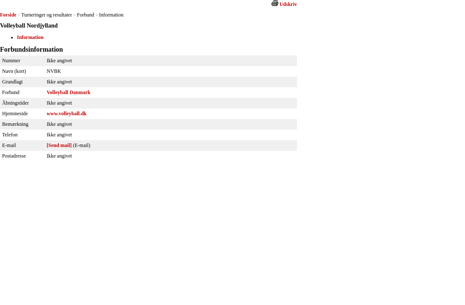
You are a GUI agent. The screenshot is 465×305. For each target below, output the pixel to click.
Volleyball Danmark (68, 92)
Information (30, 37)
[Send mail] (59, 145)
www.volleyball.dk (67, 113)
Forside (8, 15)
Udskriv (288, 4)
